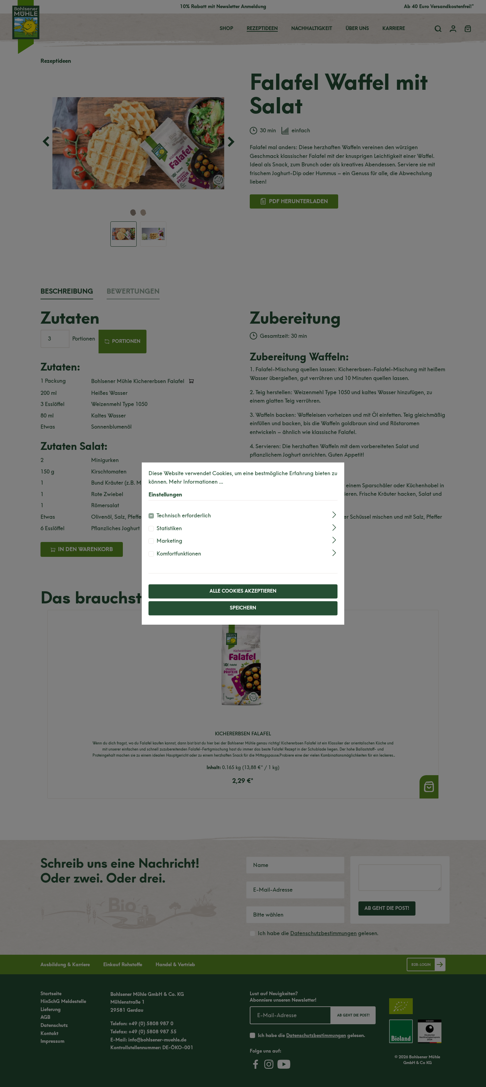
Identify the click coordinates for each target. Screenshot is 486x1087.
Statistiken (169, 528)
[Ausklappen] (334, 514)
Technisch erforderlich (184, 516)
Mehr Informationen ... (196, 482)
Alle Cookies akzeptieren (243, 591)
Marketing (169, 541)
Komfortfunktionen (179, 553)
